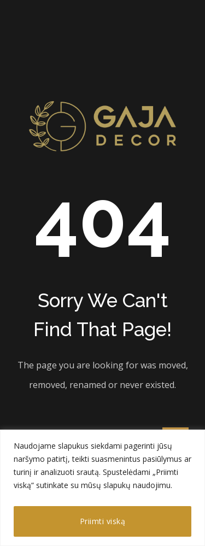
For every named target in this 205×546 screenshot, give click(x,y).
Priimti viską (103, 521)
